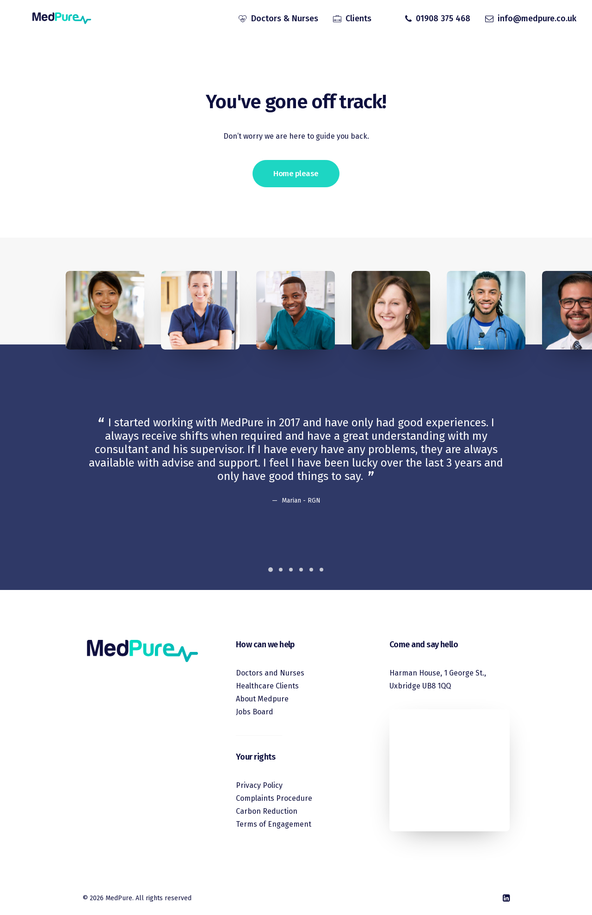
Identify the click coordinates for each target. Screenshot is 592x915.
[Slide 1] (270, 569)
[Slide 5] (311, 569)
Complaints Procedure (274, 798)
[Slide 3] (291, 569)
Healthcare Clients (267, 686)
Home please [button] (295, 173)
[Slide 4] (301, 569)
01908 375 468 (443, 20)
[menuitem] (278, 20)
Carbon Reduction (266, 811)
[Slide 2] (281, 569)
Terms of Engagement (273, 824)
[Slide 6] (321, 569)
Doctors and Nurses (270, 673)
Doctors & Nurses (284, 20)
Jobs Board (254, 711)
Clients (358, 20)
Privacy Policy (259, 785)
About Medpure (262, 698)
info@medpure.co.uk (537, 20)
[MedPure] (53, 19)
